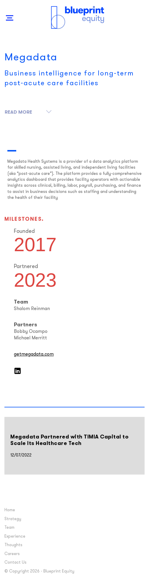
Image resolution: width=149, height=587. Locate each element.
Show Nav (9, 24)
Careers (12, 554)
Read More (28, 111)
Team (10, 527)
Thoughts (14, 545)
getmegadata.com (34, 354)
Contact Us (16, 562)
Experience (15, 536)
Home (10, 510)
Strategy (13, 519)
